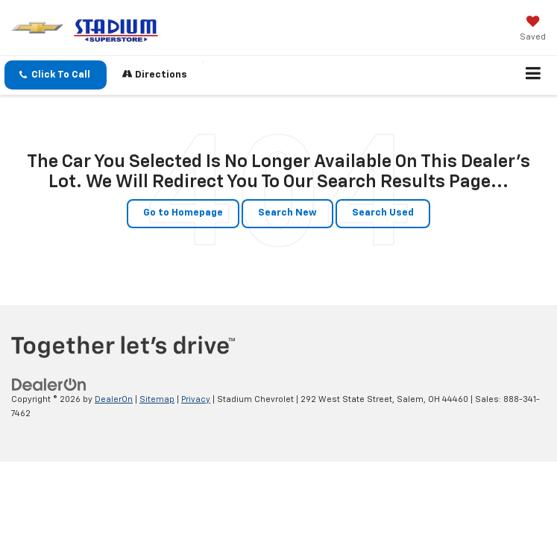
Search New (287, 213)
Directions (154, 74)
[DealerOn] (49, 384)
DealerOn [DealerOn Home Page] (114, 399)
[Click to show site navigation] (533, 75)
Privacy (195, 399)
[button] (55, 75)
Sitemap (156, 399)
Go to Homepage (183, 213)
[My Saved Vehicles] (533, 29)
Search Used (383, 213)
